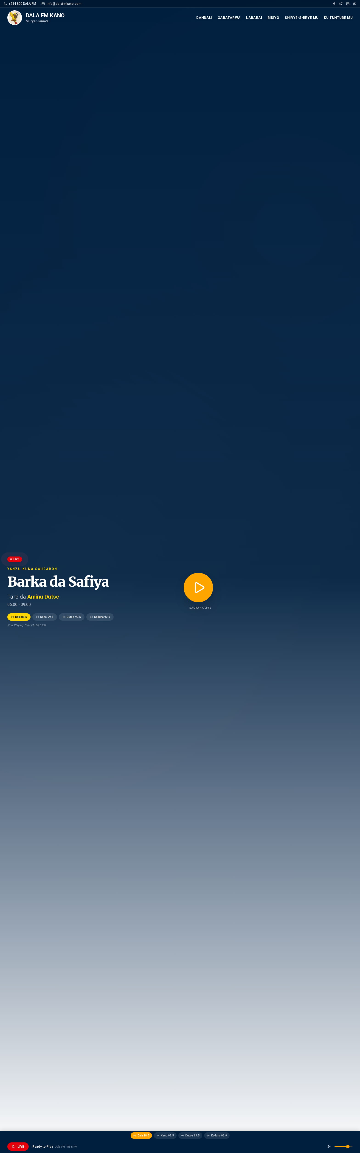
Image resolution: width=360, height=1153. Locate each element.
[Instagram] (347, 3)
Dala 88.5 (19, 617)
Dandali (204, 18)
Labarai (254, 18)
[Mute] (328, 1146)
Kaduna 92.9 (100, 617)
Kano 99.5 (44, 617)
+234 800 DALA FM (20, 4)
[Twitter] (341, 3)
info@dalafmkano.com (62, 4)
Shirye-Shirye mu (301, 18)
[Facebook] (334, 3)
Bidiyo (273, 18)
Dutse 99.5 (71, 617)
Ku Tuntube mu (338, 18)
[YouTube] (354, 3)
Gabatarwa (229, 18)
